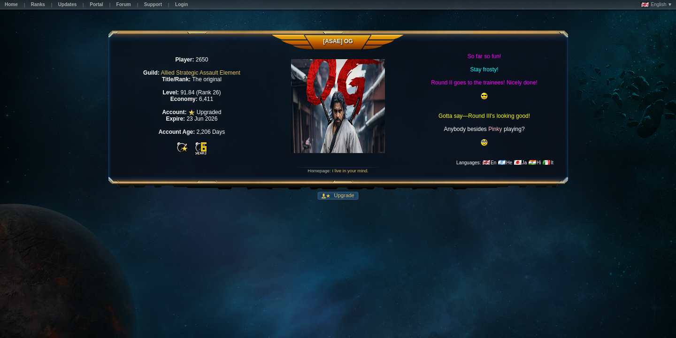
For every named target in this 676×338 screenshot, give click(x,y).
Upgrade (343, 195)
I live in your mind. (350, 170)
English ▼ (656, 5)
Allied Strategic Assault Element (200, 72)
